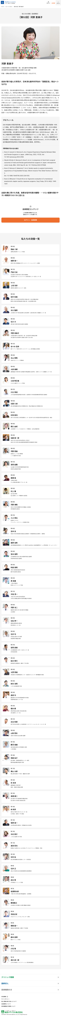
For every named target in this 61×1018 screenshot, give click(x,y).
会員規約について (6, 1004)
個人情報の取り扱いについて (9, 1001)
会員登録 (53, 3)
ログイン (48, 3)
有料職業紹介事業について (8, 1006)
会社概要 (3, 996)
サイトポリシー (5, 999)
